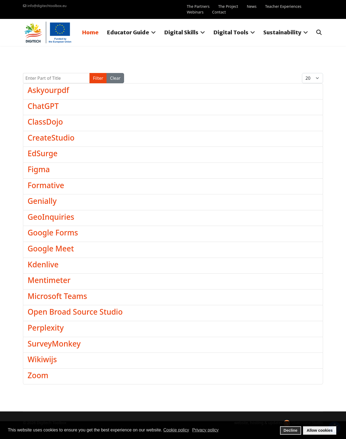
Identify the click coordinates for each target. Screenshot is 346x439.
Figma (39, 169)
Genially (42, 201)
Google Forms (53, 232)
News (252, 6)
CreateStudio (51, 137)
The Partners (198, 6)
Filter (98, 78)
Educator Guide (128, 32)
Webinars (195, 12)
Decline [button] (290, 430)
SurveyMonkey (54, 343)
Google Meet (51, 248)
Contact (219, 12)
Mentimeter (49, 280)
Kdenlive (43, 264)
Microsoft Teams (57, 296)
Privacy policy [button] (205, 430)
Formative (46, 185)
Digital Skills (181, 32)
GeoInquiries (51, 217)
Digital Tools (230, 32)
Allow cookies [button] (320, 430)
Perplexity (46, 327)
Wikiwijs (42, 359)
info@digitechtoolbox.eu (46, 6)
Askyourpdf (48, 90)
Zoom (38, 375)
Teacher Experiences (283, 6)
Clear (115, 78)
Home (90, 32)
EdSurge (43, 153)
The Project (228, 6)
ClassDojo (45, 122)
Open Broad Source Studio (75, 312)
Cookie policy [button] (176, 430)
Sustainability (282, 32)
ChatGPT (43, 106)
